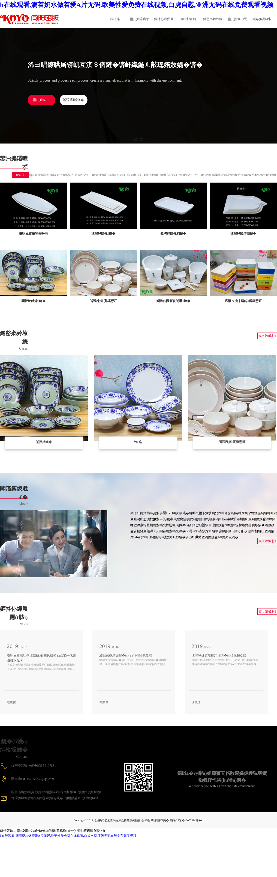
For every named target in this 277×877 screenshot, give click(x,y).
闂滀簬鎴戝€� (73, 100)
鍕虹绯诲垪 (151, 175)
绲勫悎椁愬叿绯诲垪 (264, 175)
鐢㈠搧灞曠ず (139, 19)
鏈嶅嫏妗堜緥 (213, 19)
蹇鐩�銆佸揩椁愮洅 (59, 175)
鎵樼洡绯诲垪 (116, 175)
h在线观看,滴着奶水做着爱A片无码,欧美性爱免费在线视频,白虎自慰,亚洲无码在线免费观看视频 (136, 4)
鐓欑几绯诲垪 (168, 175)
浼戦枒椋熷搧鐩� (240, 175)
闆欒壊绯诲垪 (220, 175)
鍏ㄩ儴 (20, 175)
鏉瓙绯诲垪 (99, 175)
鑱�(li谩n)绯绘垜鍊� (262, 22)
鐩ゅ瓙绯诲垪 (37, 175)
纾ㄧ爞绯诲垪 (203, 175)
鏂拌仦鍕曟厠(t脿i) (164, 22)
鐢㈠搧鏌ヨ (41, 100)
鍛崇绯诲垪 (82, 175)
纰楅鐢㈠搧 (134, 175)
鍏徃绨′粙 (188, 19)
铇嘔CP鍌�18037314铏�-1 (187, 820)
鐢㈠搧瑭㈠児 (237, 19)
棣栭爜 (115, 19)
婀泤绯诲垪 (186, 175)
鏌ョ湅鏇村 (267, 336)
